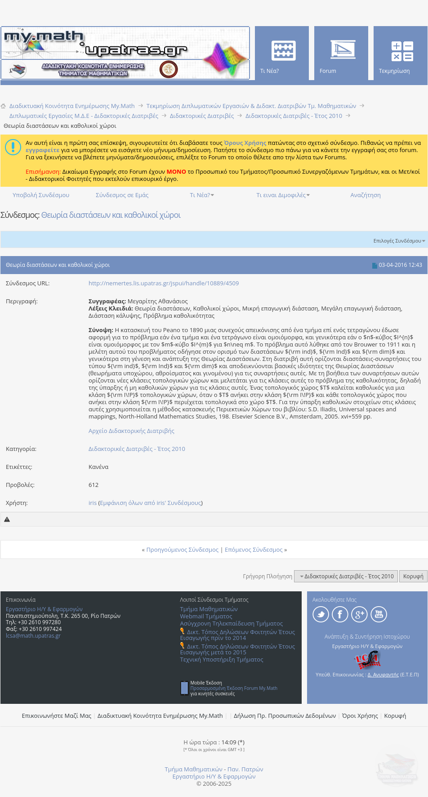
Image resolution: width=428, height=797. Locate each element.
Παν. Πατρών (245, 769)
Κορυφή (413, 576)
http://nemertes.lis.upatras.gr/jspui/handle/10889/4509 (164, 283)
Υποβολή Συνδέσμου (41, 195)
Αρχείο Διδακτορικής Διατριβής (131, 431)
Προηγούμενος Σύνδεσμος (182, 549)
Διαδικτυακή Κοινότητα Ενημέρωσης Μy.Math (160, 715)
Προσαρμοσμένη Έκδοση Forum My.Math (234, 688)
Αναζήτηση (366, 195)
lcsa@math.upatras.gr (33, 635)
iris (93, 503)
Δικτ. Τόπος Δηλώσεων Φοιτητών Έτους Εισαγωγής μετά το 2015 (237, 649)
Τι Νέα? (200, 195)
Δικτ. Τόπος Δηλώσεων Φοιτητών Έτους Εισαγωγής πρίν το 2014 (237, 635)
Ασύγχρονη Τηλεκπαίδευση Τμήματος (231, 623)
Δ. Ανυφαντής (383, 674)
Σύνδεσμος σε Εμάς (122, 195)
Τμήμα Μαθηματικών (209, 609)
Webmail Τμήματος (206, 616)
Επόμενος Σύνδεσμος (254, 549)
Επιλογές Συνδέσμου (397, 240)
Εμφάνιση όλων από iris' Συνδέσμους (150, 503)
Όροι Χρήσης (360, 715)
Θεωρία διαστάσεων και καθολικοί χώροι (110, 214)
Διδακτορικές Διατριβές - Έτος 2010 (137, 449)
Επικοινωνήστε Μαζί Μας (57, 715)
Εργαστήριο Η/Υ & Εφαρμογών (44, 609)
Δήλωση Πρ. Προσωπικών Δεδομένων (285, 715)
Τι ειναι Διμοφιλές (281, 195)
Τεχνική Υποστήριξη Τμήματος (221, 659)
